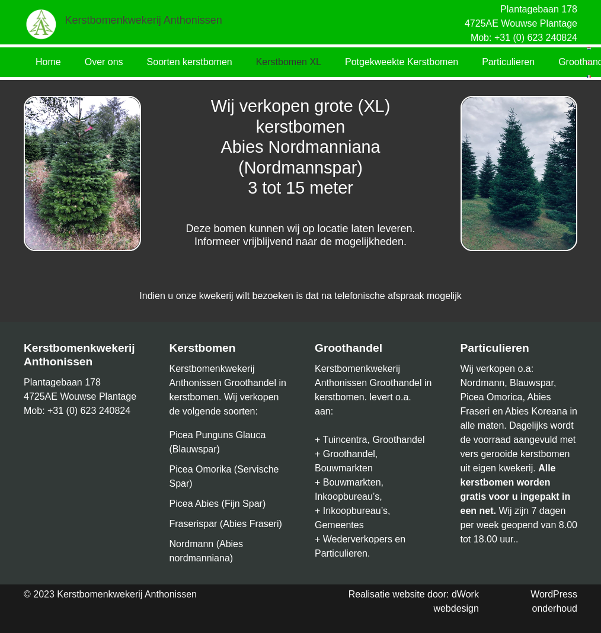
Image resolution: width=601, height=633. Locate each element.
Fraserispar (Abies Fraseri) (226, 524)
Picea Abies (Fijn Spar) (218, 504)
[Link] (41, 23)
